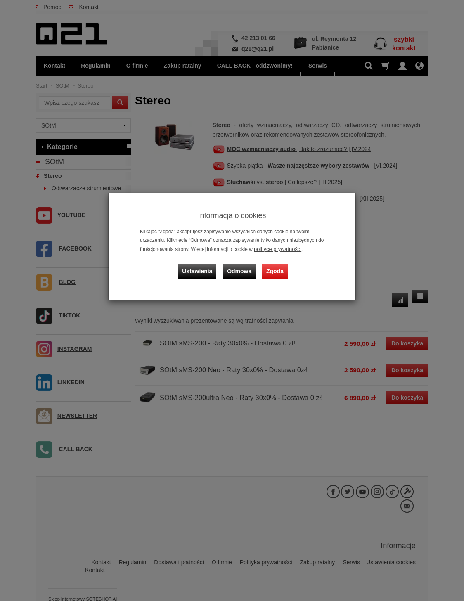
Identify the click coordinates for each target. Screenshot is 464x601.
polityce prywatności (276, 249)
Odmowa (240, 267)
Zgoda (273, 267)
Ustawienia (201, 267)
